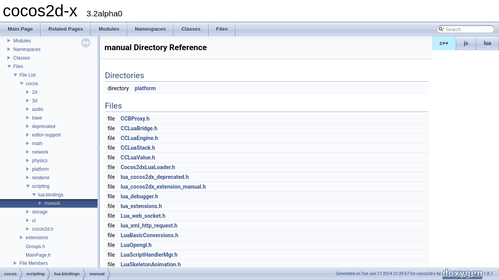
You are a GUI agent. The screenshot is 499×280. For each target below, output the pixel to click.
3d (34, 100)
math (37, 143)
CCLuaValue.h (138, 157)
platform (40, 169)
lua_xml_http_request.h (149, 225)
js (466, 43)
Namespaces (27, 49)
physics (40, 160)
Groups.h (35, 246)
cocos (32, 83)
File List (27, 75)
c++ (444, 43)
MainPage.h (38, 255)
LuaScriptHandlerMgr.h (149, 255)
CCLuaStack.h (138, 148)
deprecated (43, 126)
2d (34, 92)
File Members (33, 263)
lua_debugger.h (139, 196)
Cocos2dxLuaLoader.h (148, 167)
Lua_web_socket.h (143, 216)
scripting (41, 186)
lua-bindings (51, 195)
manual (52, 203)
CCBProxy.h (135, 119)
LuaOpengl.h (136, 245)
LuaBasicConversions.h (150, 235)
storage (40, 212)
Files (18, 66)
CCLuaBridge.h (139, 128)
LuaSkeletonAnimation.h (151, 264)
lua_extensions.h (141, 206)
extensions (37, 237)
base (37, 118)
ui (33, 220)
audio (37, 109)
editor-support (46, 135)
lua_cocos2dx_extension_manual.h (163, 187)
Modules (22, 41)
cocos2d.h (42, 229)
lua (487, 43)
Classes (21, 58)
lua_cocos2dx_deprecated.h (155, 177)
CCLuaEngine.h (139, 138)
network (40, 152)
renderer (41, 177)
